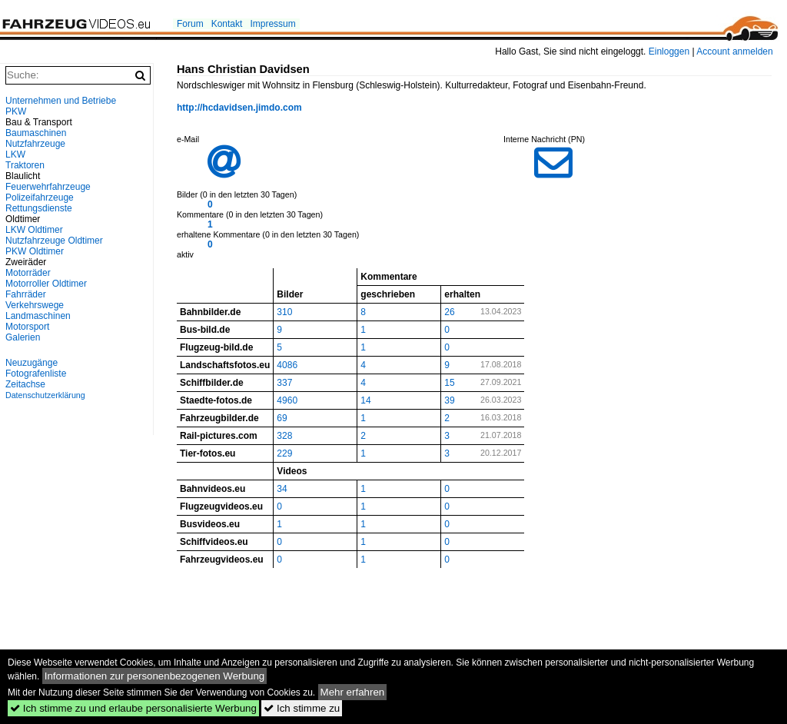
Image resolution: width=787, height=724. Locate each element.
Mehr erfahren (352, 692)
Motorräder (28, 272)
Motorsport (27, 326)
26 (449, 312)
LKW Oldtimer (34, 229)
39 (449, 400)
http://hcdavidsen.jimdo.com (239, 107)
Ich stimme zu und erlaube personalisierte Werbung (133, 708)
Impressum (272, 23)
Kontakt (227, 23)
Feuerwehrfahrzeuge (48, 186)
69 (282, 418)
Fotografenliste (35, 373)
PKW (15, 111)
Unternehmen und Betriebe (60, 100)
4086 (287, 365)
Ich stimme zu (302, 708)
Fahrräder (25, 294)
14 (365, 400)
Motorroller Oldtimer (46, 283)
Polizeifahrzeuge (39, 197)
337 (284, 382)
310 (284, 312)
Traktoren (25, 165)
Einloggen (669, 51)
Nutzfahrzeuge (35, 143)
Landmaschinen (38, 316)
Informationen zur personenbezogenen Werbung (155, 676)
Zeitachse (25, 384)
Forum (190, 23)
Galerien (22, 337)
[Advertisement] (77, 610)
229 (284, 453)
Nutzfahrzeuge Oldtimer (54, 240)
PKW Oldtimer (34, 251)
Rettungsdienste (38, 208)
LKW (15, 154)
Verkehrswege (34, 305)
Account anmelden (734, 51)
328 (284, 435)
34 (282, 488)
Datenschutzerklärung (45, 395)
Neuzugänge (31, 362)
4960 (287, 400)
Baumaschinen (35, 133)
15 (449, 382)
